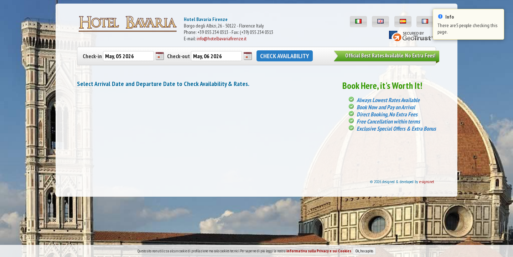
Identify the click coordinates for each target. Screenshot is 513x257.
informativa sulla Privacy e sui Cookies (318, 253)
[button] (358, 21)
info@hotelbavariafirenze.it (222, 38)
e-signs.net (426, 181)
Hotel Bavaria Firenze (206, 19)
